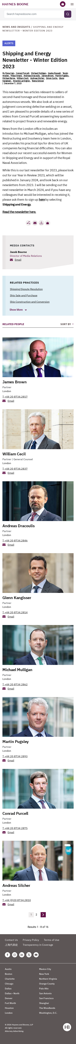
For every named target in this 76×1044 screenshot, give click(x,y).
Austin (8, 969)
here (42, 199)
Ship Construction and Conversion (30, 301)
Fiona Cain (9, 73)
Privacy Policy (31, 939)
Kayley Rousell (54, 73)
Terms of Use (51, 939)
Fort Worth (10, 1003)
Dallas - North (12, 993)
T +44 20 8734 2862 (15, 684)
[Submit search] (67, 14)
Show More (16, 309)
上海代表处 (11, 944)
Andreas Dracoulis (32, 75)
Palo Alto (44, 988)
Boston (8, 973)
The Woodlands (47, 1008)
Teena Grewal (38, 80)
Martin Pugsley (61, 75)
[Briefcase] (62, 4)
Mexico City (45, 969)
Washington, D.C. (48, 1012)
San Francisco (46, 998)
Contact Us (11, 939)
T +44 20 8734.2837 (15, 468)
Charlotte (10, 978)
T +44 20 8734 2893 (15, 756)
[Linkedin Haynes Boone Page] (21, 954)
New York (44, 973)
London (6, 391)
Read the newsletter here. (19, 212)
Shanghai (44, 1003)
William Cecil (22, 78)
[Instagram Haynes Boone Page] (14, 954)
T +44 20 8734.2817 (15, 396)
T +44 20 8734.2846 (15, 540)
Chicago (9, 983)
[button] (47, 223)
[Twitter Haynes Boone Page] (29, 954)
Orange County (47, 983)
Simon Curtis (51, 78)
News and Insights (16, 26)
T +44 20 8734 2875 (15, 828)
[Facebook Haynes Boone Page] (7, 954)
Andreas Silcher (37, 78)
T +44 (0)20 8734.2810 (16, 900)
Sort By (66, 324)
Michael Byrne (8, 78)
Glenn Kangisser (16, 597)
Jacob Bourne (18, 252)
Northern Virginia (48, 978)
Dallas (8, 988)
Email (18, 259)
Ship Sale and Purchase (23, 295)
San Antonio (45, 993)
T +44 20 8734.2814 (15, 612)
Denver (8, 998)
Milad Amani (16, 75)
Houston (9, 1008)
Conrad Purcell (22, 73)
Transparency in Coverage (38, 944)
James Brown (47, 75)
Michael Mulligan (38, 73)
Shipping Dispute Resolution (26, 289)
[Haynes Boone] (15, 4)
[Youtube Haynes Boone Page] (36, 954)
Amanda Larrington (21, 80)
